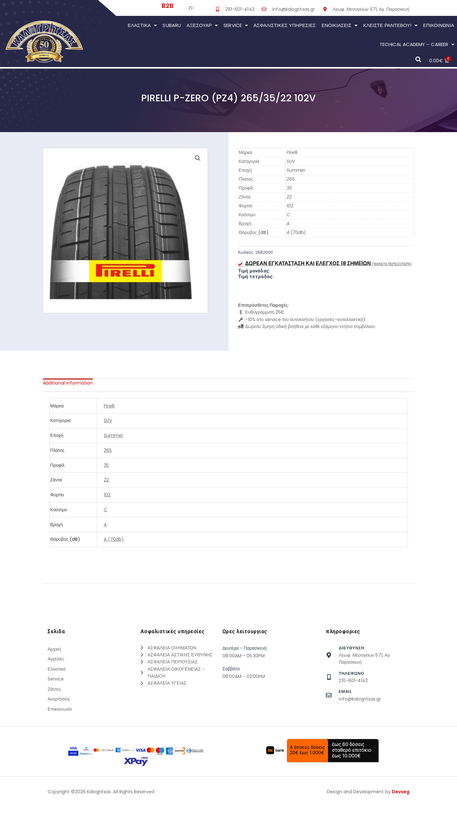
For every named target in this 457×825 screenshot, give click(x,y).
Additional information (68, 383)
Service (235, 25)
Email (345, 691)
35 (289, 188)
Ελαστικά (142, 25)
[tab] (68, 383)
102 (290, 206)
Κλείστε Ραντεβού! (390, 25)
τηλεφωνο (351, 673)
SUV (291, 161)
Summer (296, 170)
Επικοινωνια (438, 25)
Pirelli (292, 152)
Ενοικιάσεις (339, 25)
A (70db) (296, 232)
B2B (168, 5)
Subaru (171, 25)
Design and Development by (368, 815)
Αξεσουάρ (202, 25)
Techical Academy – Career (417, 44)
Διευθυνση (351, 648)
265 (291, 179)
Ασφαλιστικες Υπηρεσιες (285, 25)
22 (289, 197)
